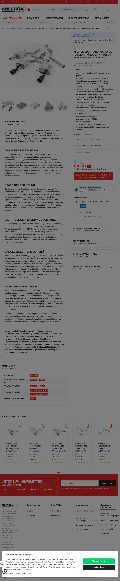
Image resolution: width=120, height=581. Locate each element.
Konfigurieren (98, 567)
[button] (4, 571)
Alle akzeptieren (98, 561)
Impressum (10, 574)
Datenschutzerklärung (24, 574)
